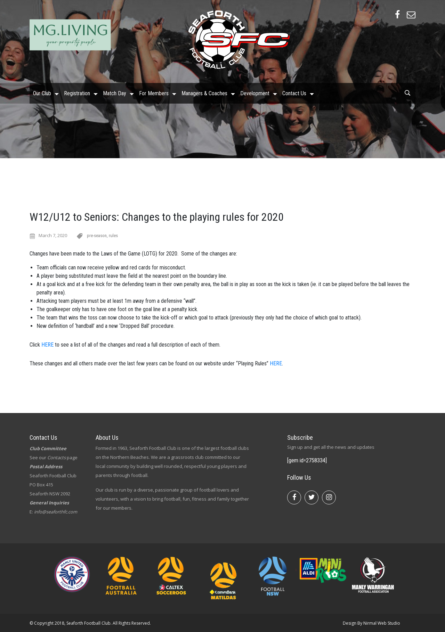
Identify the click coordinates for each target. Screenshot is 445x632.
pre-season (97, 235)
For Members (154, 93)
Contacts (56, 457)
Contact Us (294, 93)
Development (254, 93)
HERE (47, 344)
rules (113, 235)
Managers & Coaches (204, 93)
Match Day (114, 93)
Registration (77, 93)
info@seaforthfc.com (55, 512)
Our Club (42, 93)
